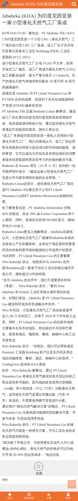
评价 (39, 480)
